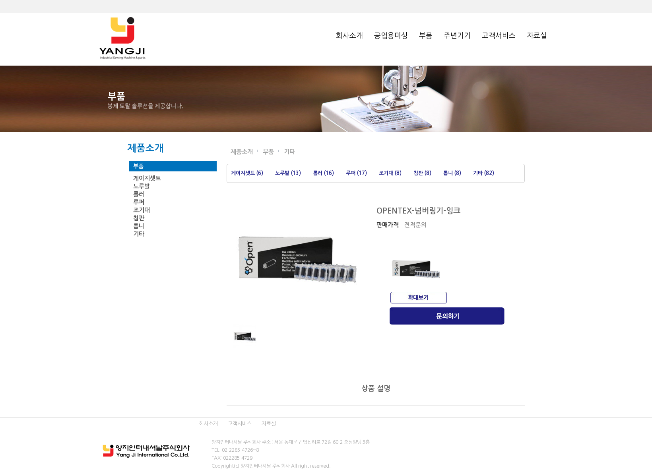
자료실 (537, 35)
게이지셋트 (147, 178)
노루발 (141, 186)
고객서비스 (499, 35)
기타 (138, 234)
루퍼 (138, 202)
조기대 (141, 210)
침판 (138, 218)
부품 (426, 35)
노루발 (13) (288, 173)
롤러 (138, 194)
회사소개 (349, 35)
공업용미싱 (391, 35)
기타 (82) (483, 173)
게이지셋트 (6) (247, 173)
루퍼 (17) (356, 173)
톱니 (138, 226)
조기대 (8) (390, 173)
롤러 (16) (323, 173)
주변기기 (457, 35)
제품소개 (242, 152)
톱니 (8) (452, 173)
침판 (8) (422, 173)
